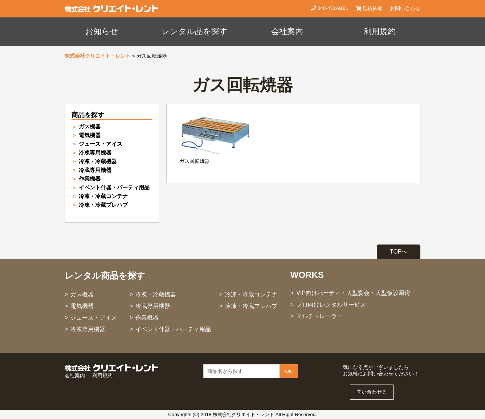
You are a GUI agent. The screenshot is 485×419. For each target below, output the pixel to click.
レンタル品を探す (195, 31)
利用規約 (380, 31)
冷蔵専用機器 (95, 170)
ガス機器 (90, 126)
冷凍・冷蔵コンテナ (103, 196)
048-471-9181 (332, 8)
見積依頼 (369, 8)
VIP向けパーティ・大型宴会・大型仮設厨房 (353, 293)
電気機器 (90, 135)
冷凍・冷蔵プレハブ (103, 205)
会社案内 (287, 31)
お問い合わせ (405, 8)
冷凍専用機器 (95, 152)
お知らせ (101, 31)
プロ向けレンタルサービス (331, 304)
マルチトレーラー (319, 316)
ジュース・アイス (100, 144)
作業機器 (90, 179)
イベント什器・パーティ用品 (114, 187)
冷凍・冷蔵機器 (98, 161)
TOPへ (399, 251)
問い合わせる (371, 392)
